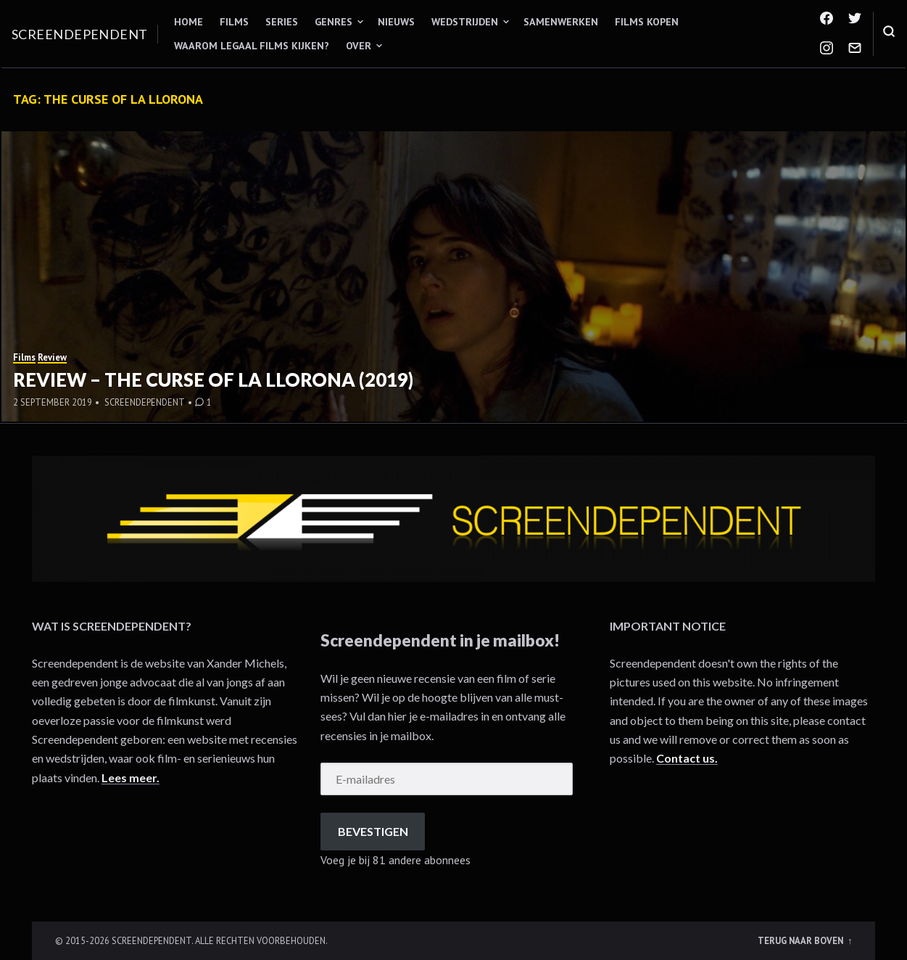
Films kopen (647, 21)
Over (358, 45)
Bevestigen (373, 831)
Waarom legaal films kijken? (251, 45)
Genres (333, 21)
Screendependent (80, 34)
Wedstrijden (464, 21)
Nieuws (396, 21)
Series (281, 21)
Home (188, 21)
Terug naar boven (801, 940)
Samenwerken (560, 21)
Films (234, 21)
